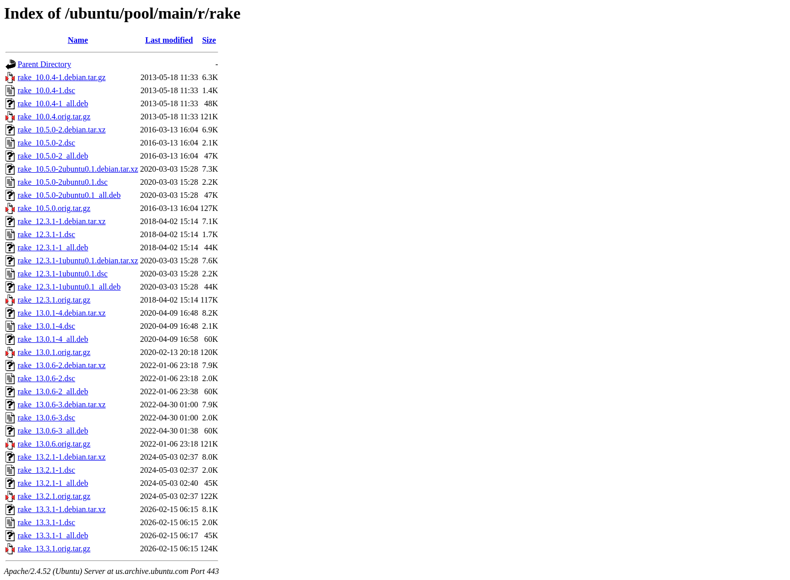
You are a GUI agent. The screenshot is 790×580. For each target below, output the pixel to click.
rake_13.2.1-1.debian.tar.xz (62, 457)
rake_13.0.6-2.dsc (46, 378)
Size (209, 40)
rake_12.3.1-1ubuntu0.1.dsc (63, 273)
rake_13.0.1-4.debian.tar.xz (62, 313)
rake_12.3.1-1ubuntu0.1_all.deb (69, 286)
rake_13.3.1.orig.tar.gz (54, 548)
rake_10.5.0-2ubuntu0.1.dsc (63, 182)
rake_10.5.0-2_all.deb (53, 156)
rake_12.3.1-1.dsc (46, 234)
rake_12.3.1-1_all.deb (53, 247)
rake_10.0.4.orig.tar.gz (54, 116)
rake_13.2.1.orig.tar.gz (54, 496)
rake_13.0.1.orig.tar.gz (54, 352)
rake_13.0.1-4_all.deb (53, 339)
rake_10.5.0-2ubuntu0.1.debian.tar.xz (78, 169)
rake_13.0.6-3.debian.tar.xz (62, 404)
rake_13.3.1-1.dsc (46, 522)
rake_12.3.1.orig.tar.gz (54, 300)
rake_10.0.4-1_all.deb (53, 103)
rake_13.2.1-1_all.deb (53, 483)
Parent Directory (44, 64)
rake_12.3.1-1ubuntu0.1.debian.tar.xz (78, 260)
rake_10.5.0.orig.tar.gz (54, 208)
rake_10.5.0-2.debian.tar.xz (62, 129)
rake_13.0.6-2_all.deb (53, 391)
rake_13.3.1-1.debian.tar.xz (62, 509)
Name (78, 40)
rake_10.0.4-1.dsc (46, 90)
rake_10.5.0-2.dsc (46, 142)
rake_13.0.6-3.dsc (46, 417)
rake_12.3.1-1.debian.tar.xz (62, 221)
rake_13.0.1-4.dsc (46, 326)
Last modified (169, 40)
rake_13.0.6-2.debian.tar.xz (62, 365)
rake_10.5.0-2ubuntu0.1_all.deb (69, 195)
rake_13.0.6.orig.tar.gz (54, 444)
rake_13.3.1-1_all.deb (53, 535)
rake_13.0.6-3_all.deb (53, 430)
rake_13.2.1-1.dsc (46, 470)
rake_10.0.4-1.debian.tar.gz (62, 77)
